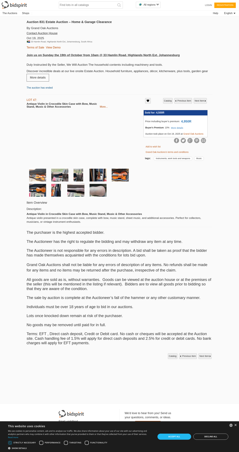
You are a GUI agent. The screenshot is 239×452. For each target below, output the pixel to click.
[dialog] (119, 436)
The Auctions (9, 13)
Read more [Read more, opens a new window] (13, 437)
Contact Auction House (42, 33)
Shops (25, 13)
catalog (168, 100)
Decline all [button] (210, 436)
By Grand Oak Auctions (42, 28)
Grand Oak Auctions (193, 134)
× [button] (235, 425)
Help (215, 13)
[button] (80, 448)
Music (199, 158)
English (229, 13)
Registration (225, 5)
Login (208, 5)
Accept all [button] (174, 436)
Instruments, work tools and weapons (173, 158)
